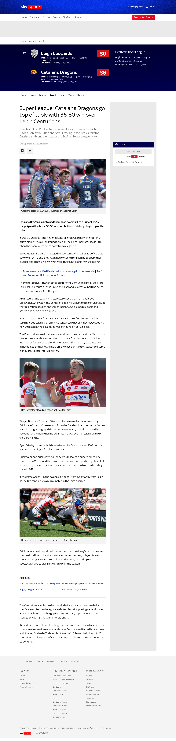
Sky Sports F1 (58, 698)
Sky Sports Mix (58, 717)
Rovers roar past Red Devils (38, 271)
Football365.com (26, 687)
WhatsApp (75, 661)
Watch (56, 17)
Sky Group (90, 687)
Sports (33, 17)
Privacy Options (68, 728)
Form (23, 95)
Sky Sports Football (60, 683)
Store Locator (91, 702)
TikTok (40, 661)
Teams (32, 95)
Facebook (30, 661)
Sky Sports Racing (60, 713)
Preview (42, 95)
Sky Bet (67, 17)
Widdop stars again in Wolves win (75, 271)
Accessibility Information (88, 728)
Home (24, 17)
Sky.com (89, 676)
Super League (27, 41)
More (76, 17)
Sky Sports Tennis (60, 702)
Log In (151, 7)
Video (71, 95)
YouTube (63, 661)
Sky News (90, 679)
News (62, 95)
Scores (46, 17)
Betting (80, 95)
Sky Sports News (59, 709)
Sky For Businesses (93, 691)
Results (42, 41)
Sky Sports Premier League (63, 679)
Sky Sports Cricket (60, 691)
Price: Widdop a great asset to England (82, 583)
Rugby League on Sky (31, 589)
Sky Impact (90, 698)
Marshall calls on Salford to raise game (40, 583)
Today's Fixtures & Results (130, 162)
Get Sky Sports (135, 7)
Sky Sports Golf (59, 694)
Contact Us (106, 728)
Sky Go (89, 683)
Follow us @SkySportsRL (75, 589)
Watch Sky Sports (143, 17)
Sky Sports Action (60, 706)
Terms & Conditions (28, 728)
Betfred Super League (130, 52)
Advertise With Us (93, 706)
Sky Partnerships (93, 694)
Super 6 (23, 679)
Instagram (51, 661)
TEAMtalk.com (25, 683)
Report (53, 95)
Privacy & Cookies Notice (49, 728)
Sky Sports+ (57, 687)
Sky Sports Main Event (62, 676)
